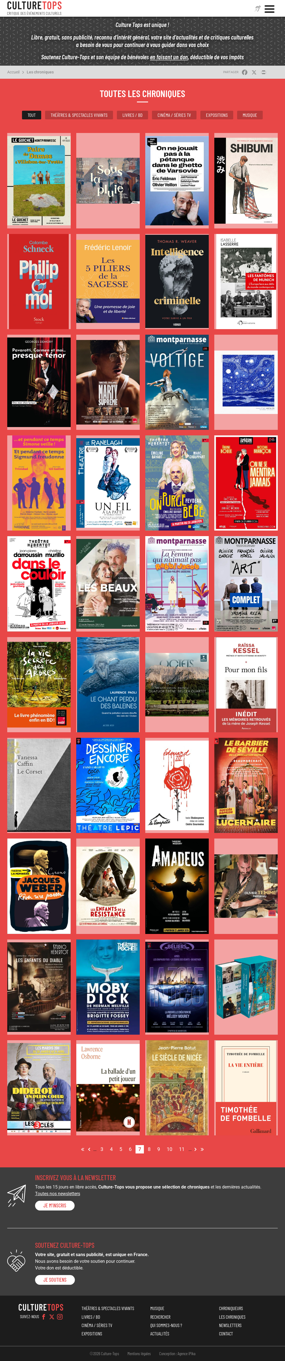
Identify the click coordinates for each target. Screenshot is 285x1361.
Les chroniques (40, 72)
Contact (226, 1333)
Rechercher (160, 1317)
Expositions (217, 115)
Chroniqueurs (231, 1308)
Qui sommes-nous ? (166, 1325)
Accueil (13, 72)
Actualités (159, 1333)
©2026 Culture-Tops (104, 1353)
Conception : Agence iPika (177, 1353)
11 (183, 1148)
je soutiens (55, 1280)
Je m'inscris (54, 1205)
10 (171, 1148)
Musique (250, 115)
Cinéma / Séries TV (174, 115)
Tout (32, 115)
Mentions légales (139, 1353)
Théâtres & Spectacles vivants (79, 115)
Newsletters (230, 1325)
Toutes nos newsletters (57, 1193)
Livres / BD (132, 115)
